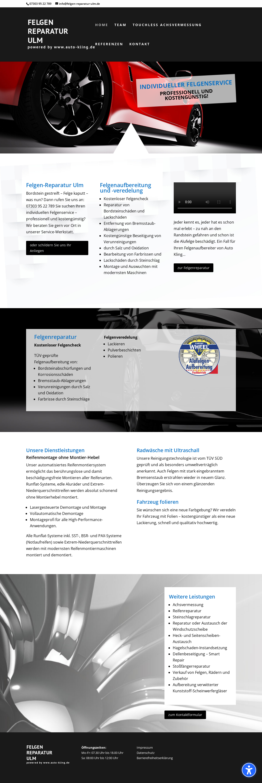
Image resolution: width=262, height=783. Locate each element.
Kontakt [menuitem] (139, 44)
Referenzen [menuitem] (109, 44)
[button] (249, 770)
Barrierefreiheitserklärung (155, 758)
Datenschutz (145, 753)
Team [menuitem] (120, 25)
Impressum (145, 747)
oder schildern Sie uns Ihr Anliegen (50, 248)
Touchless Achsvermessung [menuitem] (167, 25)
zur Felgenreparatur (194, 268)
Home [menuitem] (101, 25)
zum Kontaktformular (185, 714)
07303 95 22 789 (40, 4)
